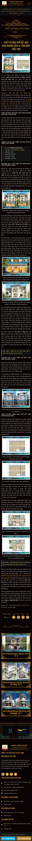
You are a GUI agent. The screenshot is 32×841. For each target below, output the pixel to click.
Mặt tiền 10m (4, 607)
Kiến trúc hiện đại (25, 605)
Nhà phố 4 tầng (11, 607)
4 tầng (10, 605)
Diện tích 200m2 (16, 605)
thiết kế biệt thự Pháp (18, 93)
